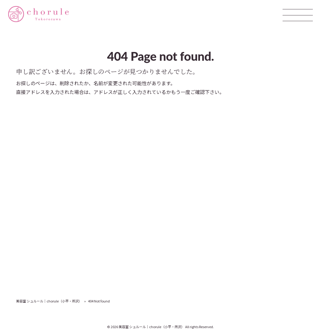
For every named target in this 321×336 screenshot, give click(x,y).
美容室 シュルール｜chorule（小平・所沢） (49, 301)
